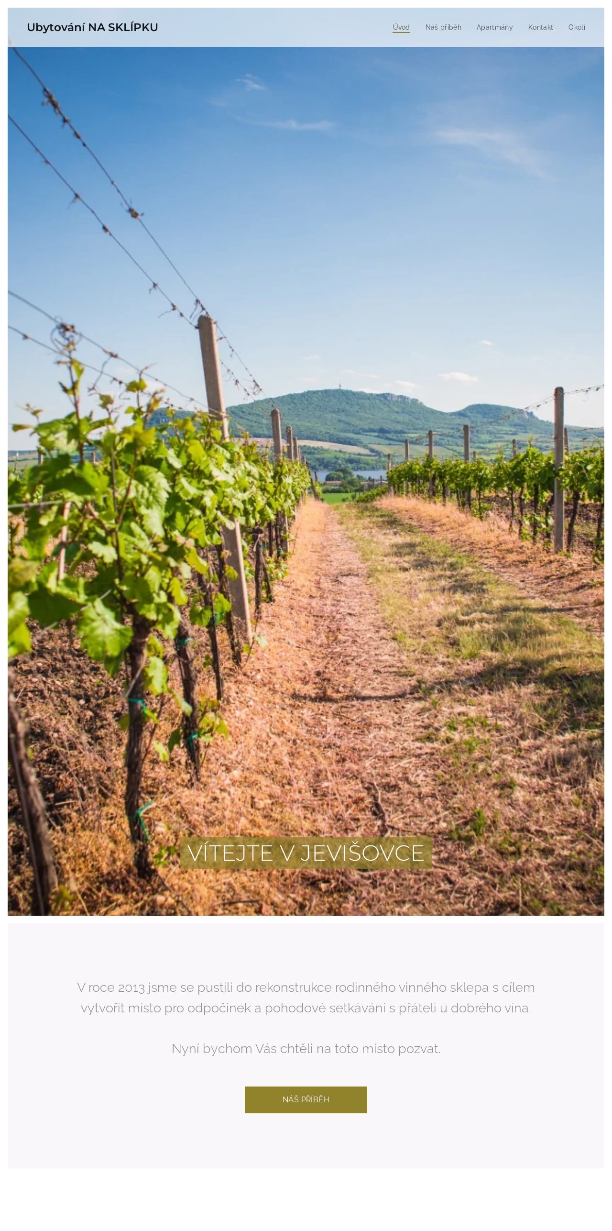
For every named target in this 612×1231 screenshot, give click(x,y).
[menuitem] (398, 27)
